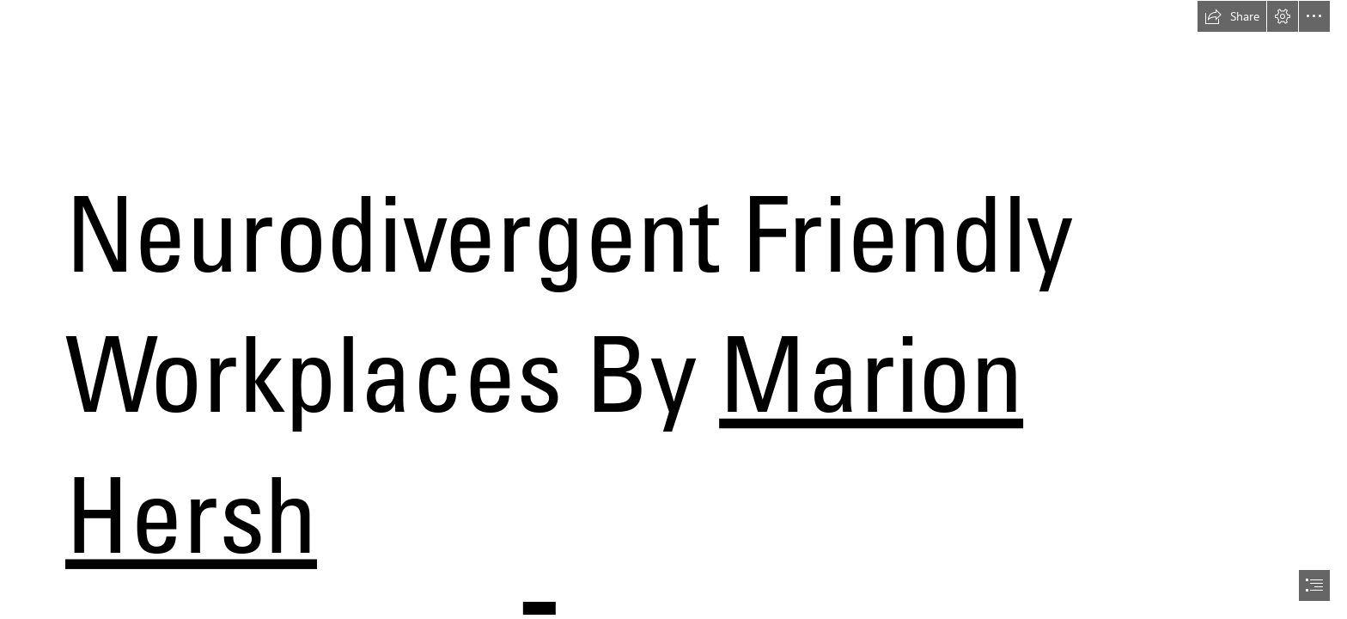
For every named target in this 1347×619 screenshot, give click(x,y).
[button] (1232, 16)
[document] (673, 309)
